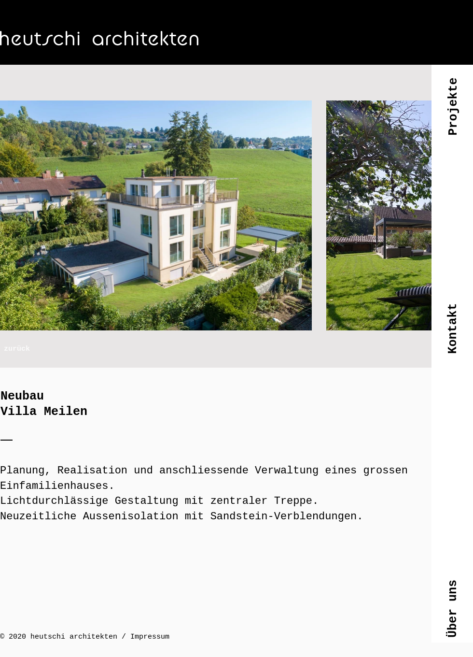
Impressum (149, 637)
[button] (452, 114)
